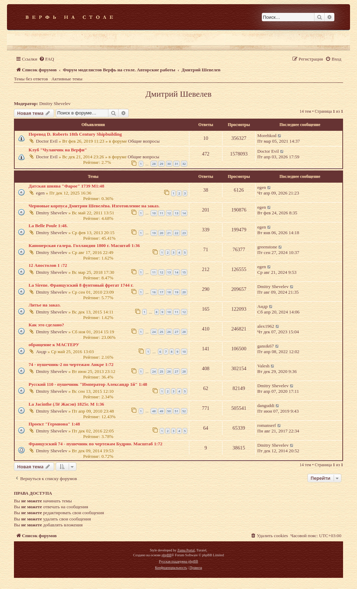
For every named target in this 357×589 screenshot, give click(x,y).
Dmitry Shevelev (55, 103)
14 (184, 213)
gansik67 (265, 346)
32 (184, 163)
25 (161, 331)
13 (176, 213)
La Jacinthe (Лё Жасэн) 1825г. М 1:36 (66, 404)
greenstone (267, 246)
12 (169, 213)
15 (184, 272)
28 (153, 163)
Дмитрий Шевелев (178, 93)
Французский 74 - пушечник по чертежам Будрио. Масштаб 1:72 (95, 443)
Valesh (263, 365)
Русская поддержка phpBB (178, 561)
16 (153, 292)
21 (169, 233)
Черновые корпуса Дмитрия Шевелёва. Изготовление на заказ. (94, 205)
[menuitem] (46, 59)
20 (161, 233)
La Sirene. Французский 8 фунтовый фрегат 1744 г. (81, 285)
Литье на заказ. (45, 305)
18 (169, 292)
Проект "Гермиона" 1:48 (54, 424)
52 (184, 411)
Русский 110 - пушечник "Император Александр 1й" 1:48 (88, 384)
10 (153, 213)
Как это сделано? (46, 324)
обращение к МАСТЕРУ (54, 344)
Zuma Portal (186, 550)
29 (161, 163)
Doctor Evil (47, 141)
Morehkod (266, 135)
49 (161, 411)
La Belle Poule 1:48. (48, 225)
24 (153, 331)
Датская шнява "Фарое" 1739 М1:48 (66, 186)
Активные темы (67, 78)
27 (176, 331)
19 (153, 233)
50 (169, 411)
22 (176, 233)
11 (161, 213)
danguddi (265, 405)
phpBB (166, 555)
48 (153, 411)
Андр (262, 306)
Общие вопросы (144, 141)
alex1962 (265, 326)
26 (169, 331)
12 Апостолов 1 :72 (48, 265)
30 (169, 163)
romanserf (266, 425)
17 (161, 292)
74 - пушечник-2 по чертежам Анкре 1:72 (71, 364)
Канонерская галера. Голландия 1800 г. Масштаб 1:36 (84, 245)
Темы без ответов (31, 78)
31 (176, 163)
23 (184, 233)
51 (176, 411)
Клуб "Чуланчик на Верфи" (58, 149)
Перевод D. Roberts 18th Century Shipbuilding (75, 134)
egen (40, 193)
